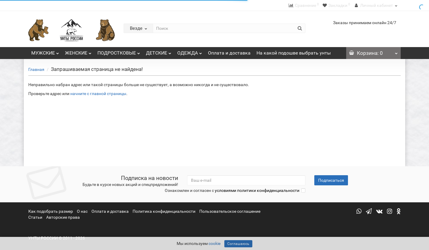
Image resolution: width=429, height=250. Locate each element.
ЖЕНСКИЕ (78, 51)
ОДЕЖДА (189, 51)
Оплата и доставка (229, 53)
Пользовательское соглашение (229, 211)
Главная (36, 69)
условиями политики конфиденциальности (257, 190)
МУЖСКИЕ (45, 51)
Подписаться (331, 180)
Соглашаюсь (238, 244)
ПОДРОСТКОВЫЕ (118, 51)
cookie (214, 243)
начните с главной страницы (98, 93)
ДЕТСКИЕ (158, 51)
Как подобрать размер (50, 211)
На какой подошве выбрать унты (294, 53)
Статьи (35, 217)
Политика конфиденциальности (164, 211)
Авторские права (63, 217)
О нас (82, 211)
